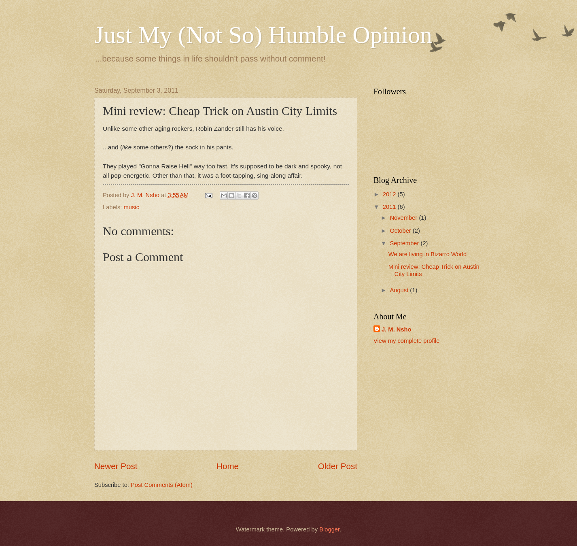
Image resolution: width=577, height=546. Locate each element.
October (401, 230)
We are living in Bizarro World (427, 254)
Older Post (337, 466)
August (400, 290)
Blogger (329, 529)
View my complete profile (406, 341)
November (404, 218)
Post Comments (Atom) (162, 485)
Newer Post (115, 466)
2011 (390, 207)
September (405, 243)
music (131, 207)
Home (227, 466)
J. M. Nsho (397, 329)
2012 (390, 194)
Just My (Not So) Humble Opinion (263, 34)
